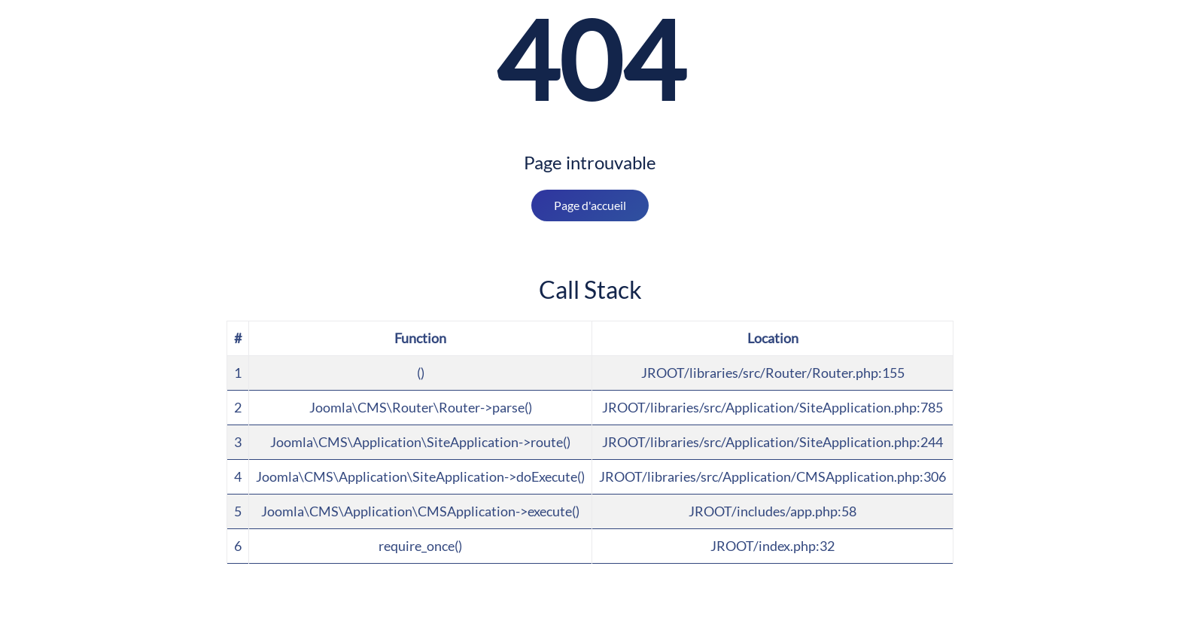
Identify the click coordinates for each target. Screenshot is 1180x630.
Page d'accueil (590, 205)
